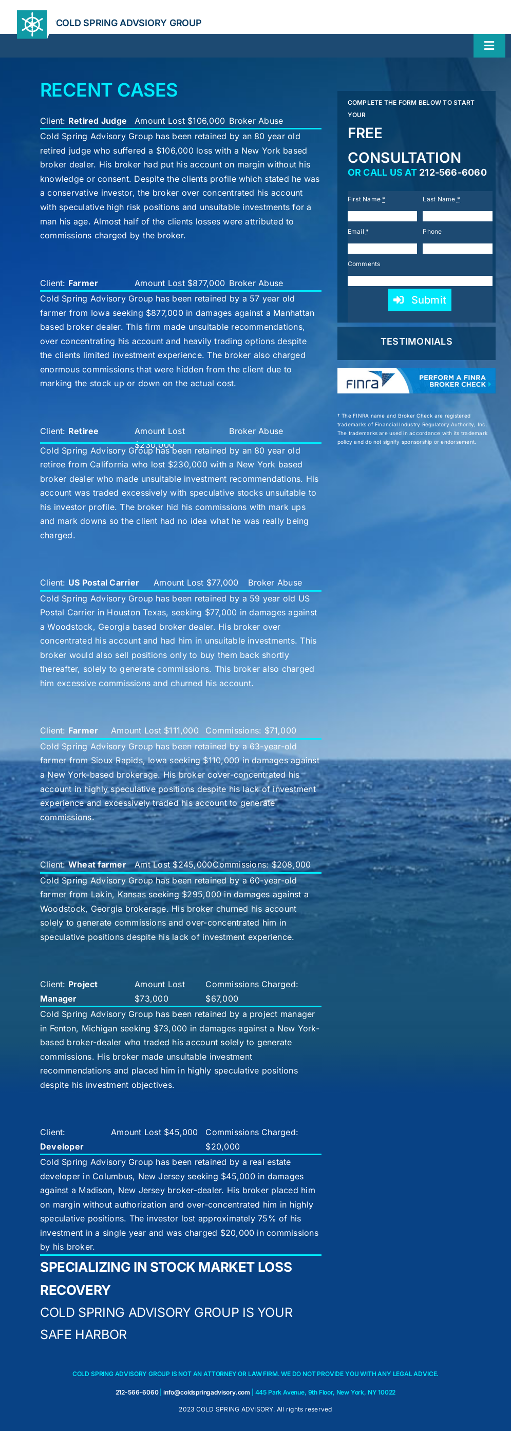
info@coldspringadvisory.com (206, 1392)
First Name (367, 199)
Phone (432, 231)
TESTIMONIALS (416, 341)
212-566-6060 (453, 172)
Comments (364, 264)
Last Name (441, 199)
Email (358, 231)
